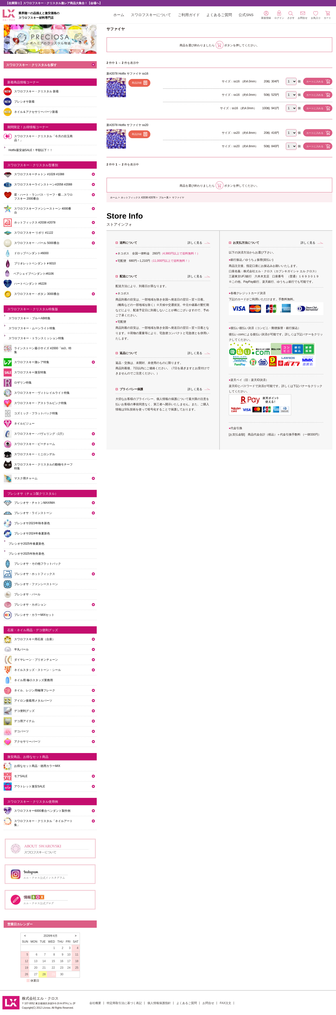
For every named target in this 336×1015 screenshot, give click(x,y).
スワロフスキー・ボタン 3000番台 (36, 294)
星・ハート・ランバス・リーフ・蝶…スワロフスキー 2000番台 (43, 196)
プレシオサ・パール (27, 594)
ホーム (118, 15)
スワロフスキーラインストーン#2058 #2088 (43, 184)
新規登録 (266, 15)
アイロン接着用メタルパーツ (33, 700)
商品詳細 (137, 82)
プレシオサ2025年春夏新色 (26, 543)
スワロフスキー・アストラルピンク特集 (40, 403)
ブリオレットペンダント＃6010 (35, 263)
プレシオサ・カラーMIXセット (34, 615)
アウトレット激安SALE (29, 786)
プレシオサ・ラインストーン (33, 513)
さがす (291, 15)
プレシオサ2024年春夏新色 (32, 533)
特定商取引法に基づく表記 (124, 1003)
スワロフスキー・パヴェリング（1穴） (40, 433)
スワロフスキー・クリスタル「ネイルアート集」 (43, 823)
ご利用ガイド (189, 15)
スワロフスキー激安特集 (30, 372)
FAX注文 (225, 1003)
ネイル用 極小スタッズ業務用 (33, 680)
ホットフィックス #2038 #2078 (138, 197)
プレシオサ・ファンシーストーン (36, 584)
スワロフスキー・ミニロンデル (34, 454)
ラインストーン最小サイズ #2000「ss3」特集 (42, 350)
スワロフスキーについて (151, 15)
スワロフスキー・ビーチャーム (34, 444)
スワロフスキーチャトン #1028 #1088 (39, 174)
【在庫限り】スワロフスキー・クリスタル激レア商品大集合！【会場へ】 (54, 3)
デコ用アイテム (24, 721)
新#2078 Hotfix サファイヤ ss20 (127, 125)
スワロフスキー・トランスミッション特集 (36, 338)
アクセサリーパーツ (27, 741)
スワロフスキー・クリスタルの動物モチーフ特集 (43, 466)
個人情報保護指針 (159, 1003)
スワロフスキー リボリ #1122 (33, 232)
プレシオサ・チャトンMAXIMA (34, 502)
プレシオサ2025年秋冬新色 (26, 553)
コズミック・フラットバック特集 (36, 413)
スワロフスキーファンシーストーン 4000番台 (42, 210)
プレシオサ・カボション (30, 604)
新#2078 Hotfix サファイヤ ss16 (127, 73)
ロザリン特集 (23, 382)
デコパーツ (21, 731)
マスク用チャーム (26, 478)
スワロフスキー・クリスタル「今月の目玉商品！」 (43, 138)
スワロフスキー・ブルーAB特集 (29, 318)
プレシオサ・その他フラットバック (37, 563)
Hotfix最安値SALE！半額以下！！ (31, 150)
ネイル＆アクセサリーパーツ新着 (36, 112)
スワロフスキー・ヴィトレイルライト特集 (42, 393)
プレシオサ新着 (24, 101)
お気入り (316, 15)
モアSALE (21, 776)
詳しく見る (195, 242)
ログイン (279, 14)
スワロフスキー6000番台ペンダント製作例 (42, 810)
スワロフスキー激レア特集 (31, 362)
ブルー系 (164, 197)
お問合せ (208, 1003)
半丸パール (21, 649)
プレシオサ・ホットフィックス (34, 574)
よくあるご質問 (219, 15)
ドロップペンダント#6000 (31, 253)
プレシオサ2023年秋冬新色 (32, 523)
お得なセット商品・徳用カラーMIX (37, 766)
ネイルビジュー (24, 423)
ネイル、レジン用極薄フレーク (34, 690)
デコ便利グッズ (24, 711)
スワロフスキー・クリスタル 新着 (36, 91)
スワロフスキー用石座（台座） (34, 639)
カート (327, 15)
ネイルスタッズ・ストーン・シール (37, 670)
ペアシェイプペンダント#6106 (33, 273)
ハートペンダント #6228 (30, 283)
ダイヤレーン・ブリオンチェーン (36, 659)
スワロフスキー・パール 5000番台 (36, 243)
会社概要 (95, 1003)
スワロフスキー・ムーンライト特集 (32, 328)
